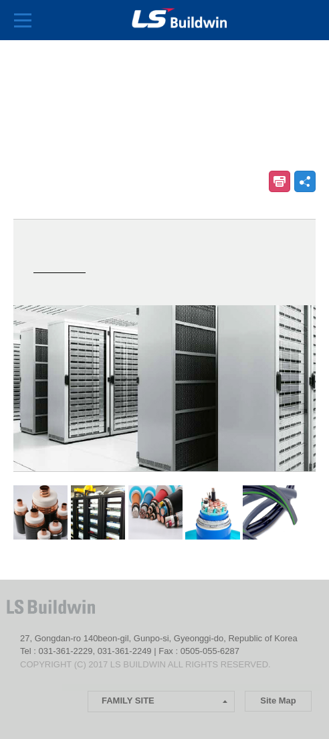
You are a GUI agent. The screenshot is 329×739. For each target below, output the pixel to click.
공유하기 (305, 181)
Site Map (278, 700)
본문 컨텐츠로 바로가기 (0, 0)
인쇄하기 (279, 181)
